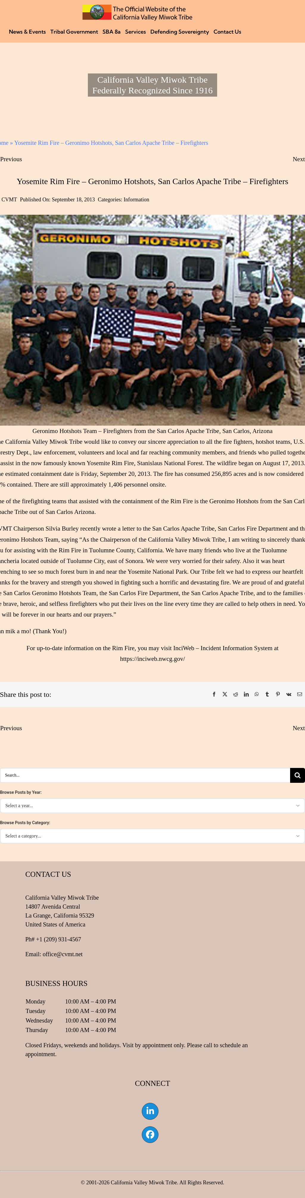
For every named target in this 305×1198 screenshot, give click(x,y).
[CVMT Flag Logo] (138, 7)
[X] (225, 694)
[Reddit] (235, 694)
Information (136, 200)
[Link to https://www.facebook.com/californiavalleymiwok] (150, 1134)
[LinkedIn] (246, 694)
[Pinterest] (278, 694)
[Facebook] (214, 694)
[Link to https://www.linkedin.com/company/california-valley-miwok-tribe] (150, 1111)
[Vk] (288, 694)
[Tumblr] (267, 694)
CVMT (9, 200)
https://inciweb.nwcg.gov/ (152, 658)
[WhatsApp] (257, 694)
